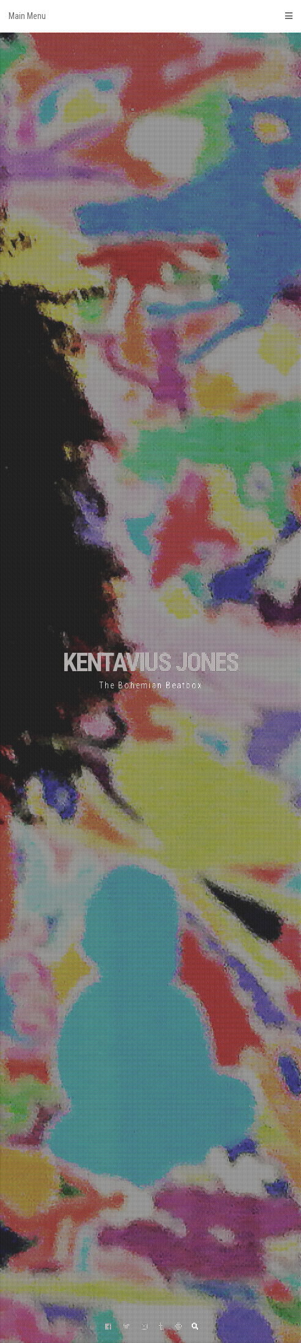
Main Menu (150, 16)
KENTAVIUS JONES (151, 662)
